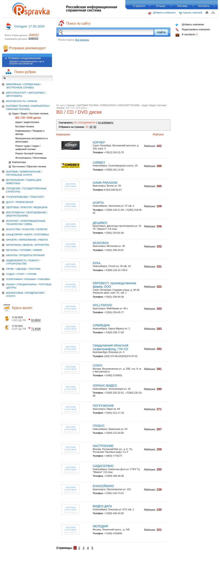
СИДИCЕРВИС (103, 466)
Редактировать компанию (192, 29)
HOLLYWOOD (102, 305)
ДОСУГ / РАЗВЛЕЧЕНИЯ (19, 202)
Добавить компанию (189, 24)
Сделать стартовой (190, 13)
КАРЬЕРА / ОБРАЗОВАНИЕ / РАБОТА (27, 239)
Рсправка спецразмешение (24, 58)
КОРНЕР (99, 142)
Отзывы (160, 6)
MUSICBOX (101, 243)
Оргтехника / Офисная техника (29, 166)
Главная (71, 105)
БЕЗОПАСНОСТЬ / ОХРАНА (21, 101)
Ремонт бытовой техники (29, 153)
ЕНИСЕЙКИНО (103, 486)
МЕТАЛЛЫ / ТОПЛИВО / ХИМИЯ (24, 250)
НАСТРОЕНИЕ (103, 446)
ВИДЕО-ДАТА (102, 506)
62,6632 (36, 320)
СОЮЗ (97, 365)
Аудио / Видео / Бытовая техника (30, 113)
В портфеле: (186, 35)
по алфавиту (105, 122)
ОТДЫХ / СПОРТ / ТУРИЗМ (21, 274)
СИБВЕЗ (99, 162)
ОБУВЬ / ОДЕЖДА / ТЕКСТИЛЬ (23, 269)
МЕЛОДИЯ (100, 526)
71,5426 (36, 328)
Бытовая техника (24, 126)
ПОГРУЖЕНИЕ (103, 405)
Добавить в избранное (161, 13)
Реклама (182, 6)
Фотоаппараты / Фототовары (31, 157)
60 (94, 126)
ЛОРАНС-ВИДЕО (105, 385)
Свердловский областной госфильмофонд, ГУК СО (110, 347)
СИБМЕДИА (101, 325)
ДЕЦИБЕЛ (100, 223)
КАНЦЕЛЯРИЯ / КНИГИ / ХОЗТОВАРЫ (27, 234)
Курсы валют (22, 308)
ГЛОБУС (99, 425)
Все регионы (82, 39)
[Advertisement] (113, 74)
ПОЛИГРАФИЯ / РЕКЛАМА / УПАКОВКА (28, 279)
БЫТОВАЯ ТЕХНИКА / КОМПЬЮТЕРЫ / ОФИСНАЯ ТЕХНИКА (108, 105)
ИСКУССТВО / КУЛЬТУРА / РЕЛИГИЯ (26, 229)
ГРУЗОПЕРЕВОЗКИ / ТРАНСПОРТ (25, 197)
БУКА (96, 263)
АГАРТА (98, 202)
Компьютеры (19, 162)
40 (91, 126)
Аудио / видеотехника (27, 122)
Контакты (203, 6)
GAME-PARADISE (105, 182)
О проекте (139, 6)
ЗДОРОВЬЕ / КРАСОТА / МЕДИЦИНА (26, 207)
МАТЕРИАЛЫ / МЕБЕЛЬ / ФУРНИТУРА (27, 245)
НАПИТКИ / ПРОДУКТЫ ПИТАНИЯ (25, 255)
